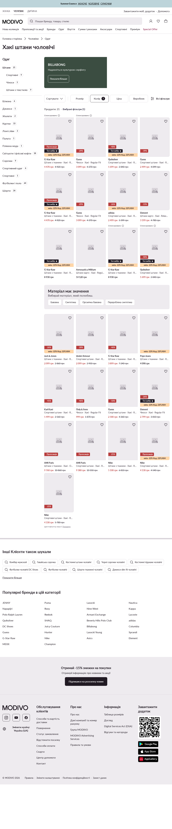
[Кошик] (166, 21)
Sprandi (133, 701)
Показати (66, 526)
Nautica (133, 672)
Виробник (138, 98)
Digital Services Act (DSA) (118, 795)
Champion (50, 713)
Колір (99, 98)
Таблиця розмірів (114, 784)
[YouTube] (16, 787)
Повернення (43, 797)
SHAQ (48, 690)
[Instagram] (6, 787)
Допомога (164, 11)
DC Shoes (7, 696)
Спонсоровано (52, 115)
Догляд (108, 789)
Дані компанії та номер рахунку (83, 791)
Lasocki (91, 672)
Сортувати (54, 98)
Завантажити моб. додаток (139, 11)
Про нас (75, 784)
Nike (47, 707)
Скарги (40, 821)
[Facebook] (26, 787)
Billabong (92, 696)
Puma (48, 672)
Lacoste (133, 684)
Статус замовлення (47, 803)
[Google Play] (148, 814)
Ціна (119, 98)
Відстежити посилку (48, 809)
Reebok (48, 684)
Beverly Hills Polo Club (99, 690)
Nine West (92, 678)
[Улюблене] (158, 21)
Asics (89, 707)
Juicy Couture (52, 696)
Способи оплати (45, 815)
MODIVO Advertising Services (82, 807)
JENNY (6, 672)
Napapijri (7, 678)
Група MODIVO (79, 799)
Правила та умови (80, 814)
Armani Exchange (96, 684)
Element (133, 707)
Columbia (134, 696)
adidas (132, 690)
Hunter (48, 701)
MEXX (5, 713)
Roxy (47, 678)
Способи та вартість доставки (48, 790)
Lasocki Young (94, 701)
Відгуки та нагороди (115, 801)
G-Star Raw (8, 707)
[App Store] (148, 821)
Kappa (132, 678)
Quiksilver (8, 690)
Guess (5, 701)
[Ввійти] (151, 21)
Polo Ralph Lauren (12, 684)
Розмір (80, 98)
